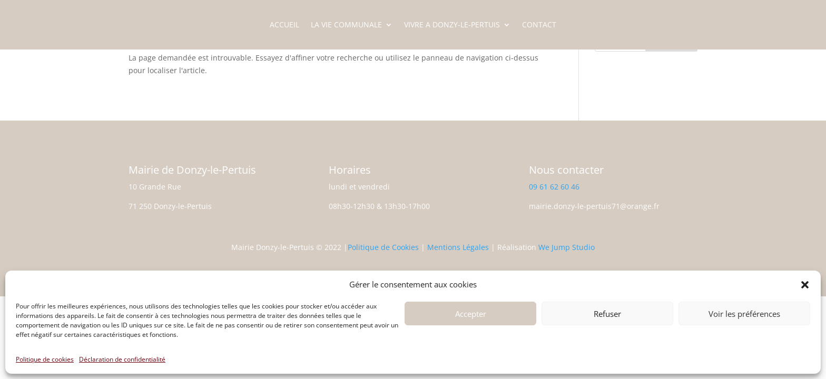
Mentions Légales (458, 247)
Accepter (470, 313)
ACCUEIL (284, 25)
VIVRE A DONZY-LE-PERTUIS (452, 25)
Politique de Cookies (383, 247)
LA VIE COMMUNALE (346, 25)
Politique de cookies (45, 359)
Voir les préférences (744, 313)
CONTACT (539, 25)
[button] (805, 285)
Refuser (607, 313)
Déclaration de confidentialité (122, 359)
